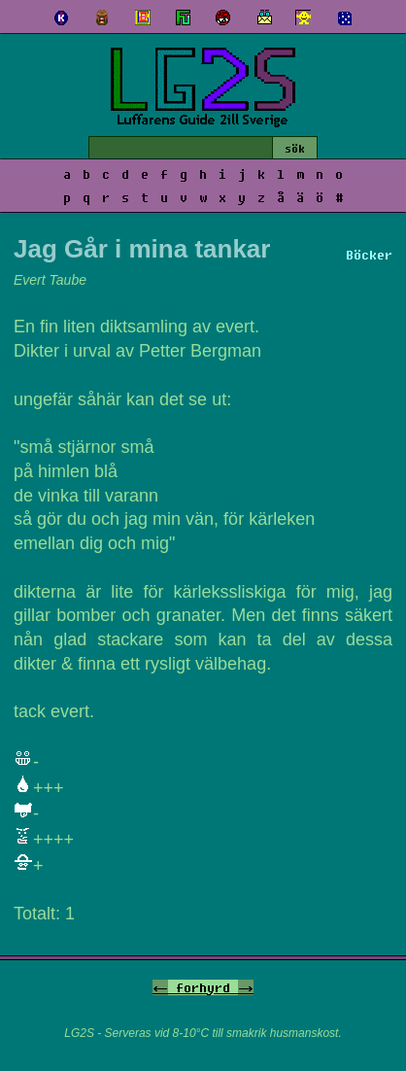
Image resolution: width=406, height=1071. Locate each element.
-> (246, 987)
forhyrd (203, 987)
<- (160, 987)
